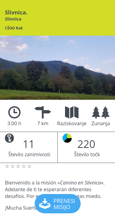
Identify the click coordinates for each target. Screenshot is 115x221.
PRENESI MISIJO (58, 204)
